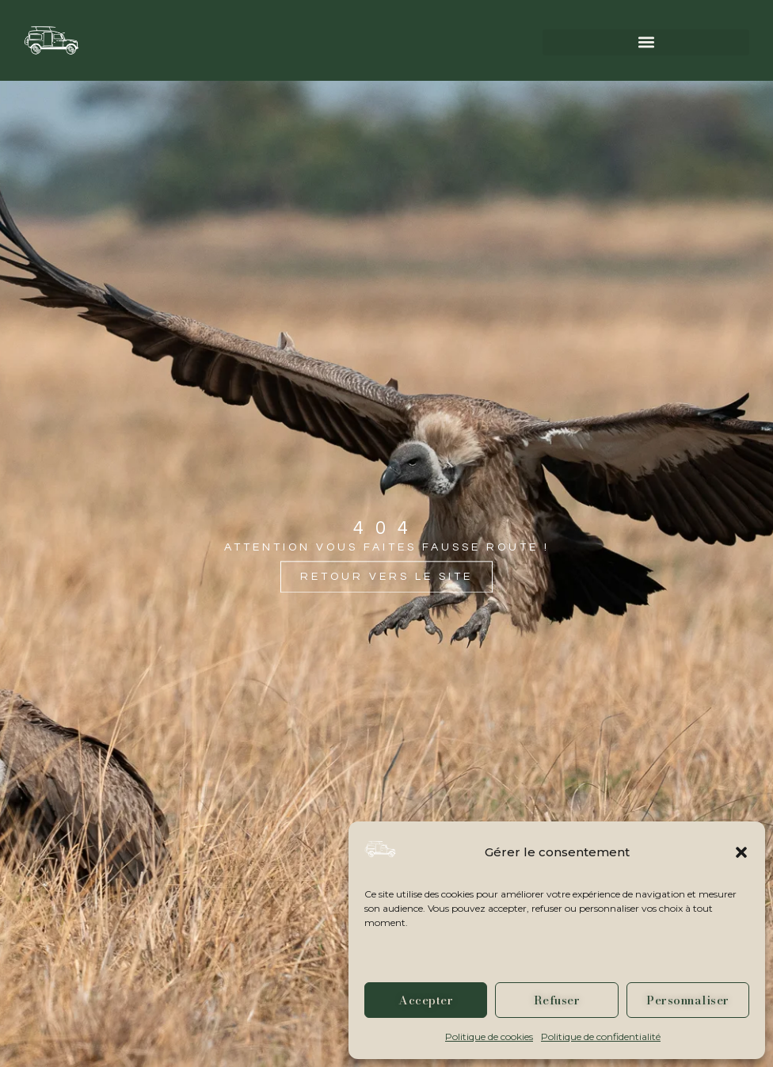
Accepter (425, 1000)
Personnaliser (687, 1000)
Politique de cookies (489, 1036)
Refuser (557, 1000)
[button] (741, 852)
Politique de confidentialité (601, 1036)
